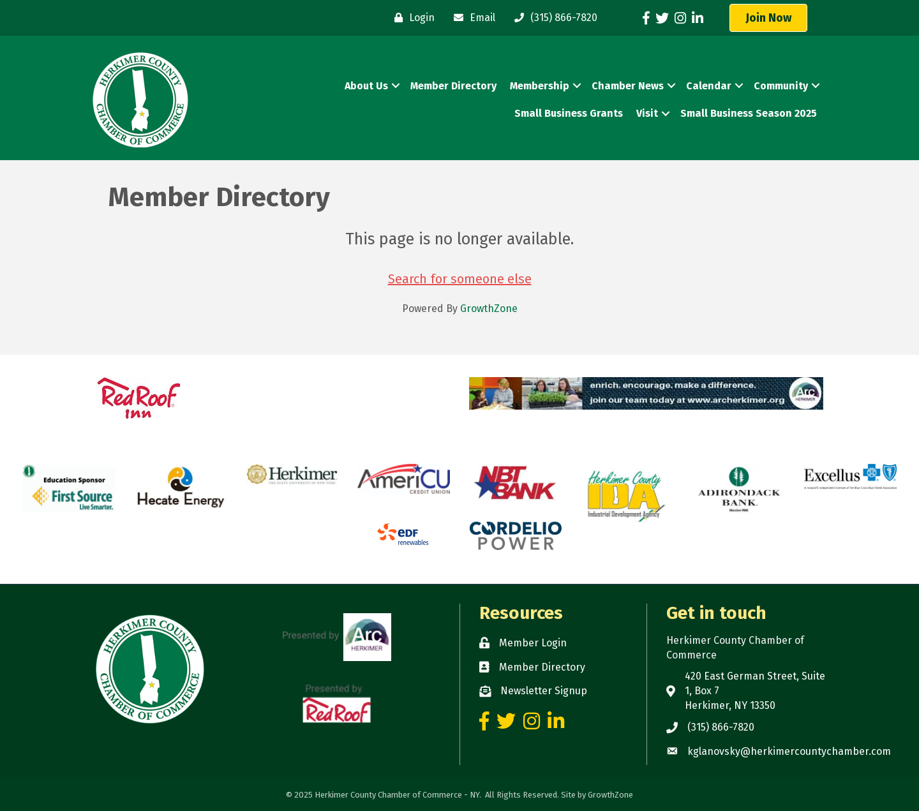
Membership (539, 86)
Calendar (708, 86)
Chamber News (628, 86)
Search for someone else (460, 278)
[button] (768, 18)
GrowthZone (489, 308)
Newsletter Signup (543, 691)
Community (781, 86)
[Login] (411, 17)
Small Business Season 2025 (748, 113)
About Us (366, 86)
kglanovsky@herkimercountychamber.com (789, 751)
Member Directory (453, 86)
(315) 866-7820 (720, 727)
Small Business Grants (568, 113)
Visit (647, 113)
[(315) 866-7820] (552, 17)
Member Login (533, 643)
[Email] (471, 17)
